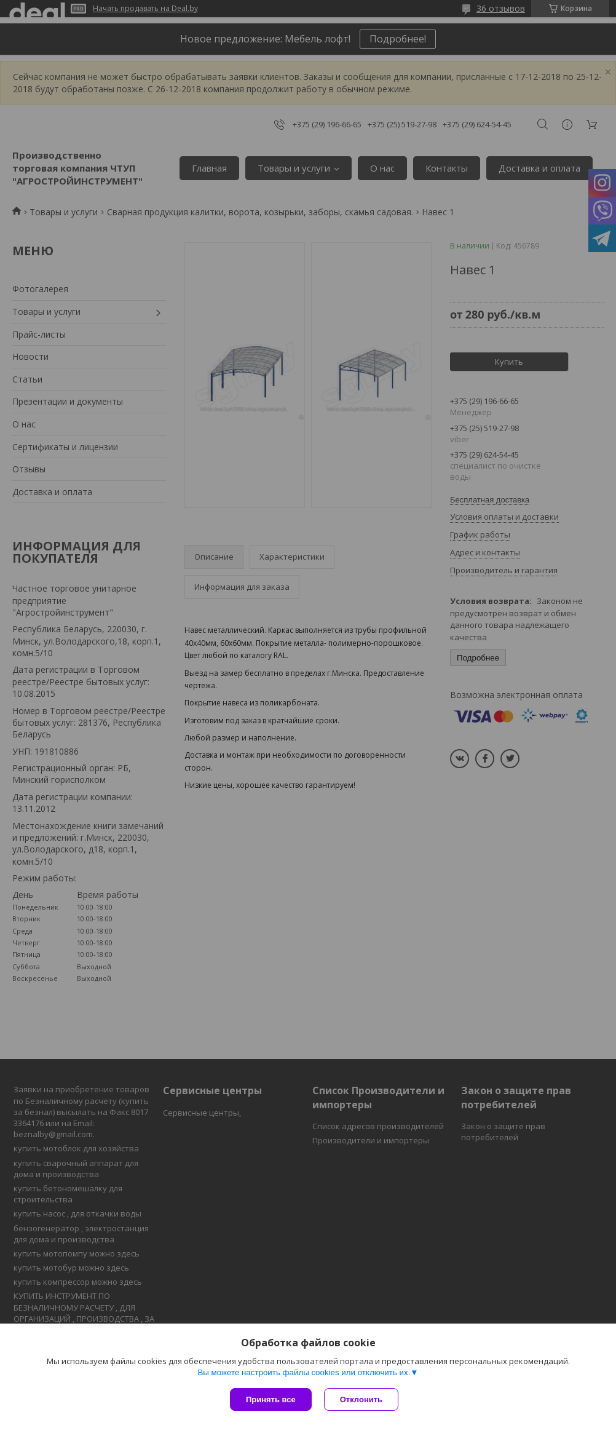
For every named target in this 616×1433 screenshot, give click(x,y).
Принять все (271, 1399)
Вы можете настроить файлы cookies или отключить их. (303, 1372)
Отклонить (361, 1399)
